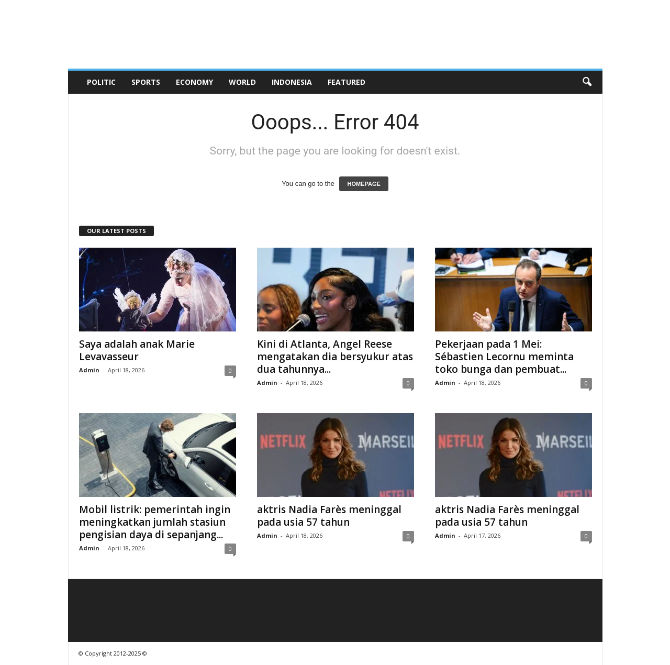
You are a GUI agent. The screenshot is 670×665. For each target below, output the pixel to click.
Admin (89, 370)
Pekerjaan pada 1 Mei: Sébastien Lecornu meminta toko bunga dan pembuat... (504, 356)
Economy (194, 82)
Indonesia (292, 82)
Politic (101, 82)
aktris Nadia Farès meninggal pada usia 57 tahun (329, 516)
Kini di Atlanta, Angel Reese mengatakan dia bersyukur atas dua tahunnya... (335, 356)
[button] (586, 82)
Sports (145, 82)
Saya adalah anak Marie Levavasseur (137, 350)
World (242, 82)
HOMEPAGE (363, 184)
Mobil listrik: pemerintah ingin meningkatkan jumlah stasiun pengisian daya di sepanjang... (154, 522)
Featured (346, 82)
